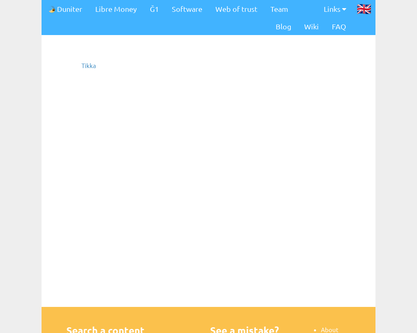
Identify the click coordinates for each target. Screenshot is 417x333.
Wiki (311, 26)
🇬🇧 (364, 8)
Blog (283, 26)
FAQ (339, 26)
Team (279, 8)
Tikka (88, 65)
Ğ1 (154, 8)
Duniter (65, 8)
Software (187, 8)
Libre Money (116, 8)
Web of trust (236, 8)
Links (335, 8)
